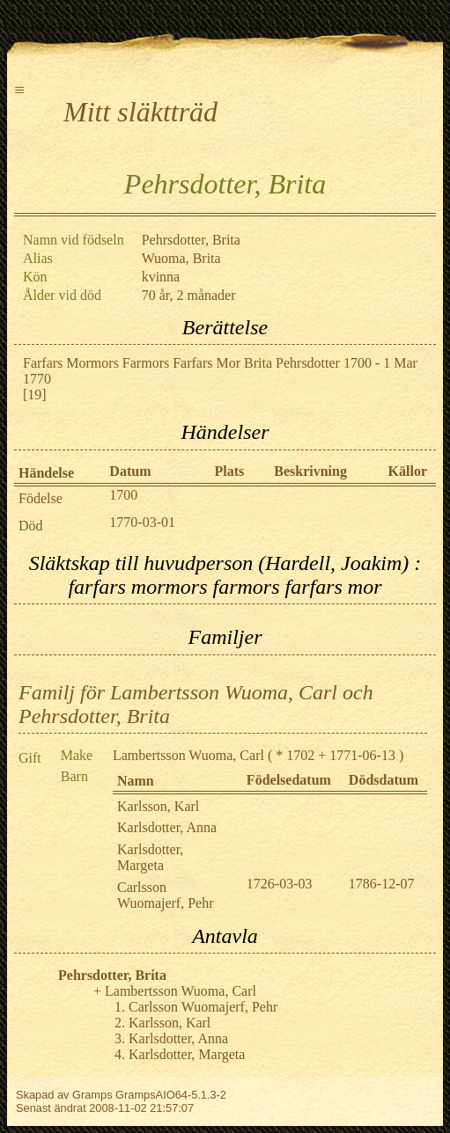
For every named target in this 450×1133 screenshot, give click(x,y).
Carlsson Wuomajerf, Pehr (165, 895)
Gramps (92, 1094)
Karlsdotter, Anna (167, 827)
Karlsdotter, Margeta (150, 857)
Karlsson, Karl (158, 806)
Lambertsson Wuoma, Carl (188, 755)
